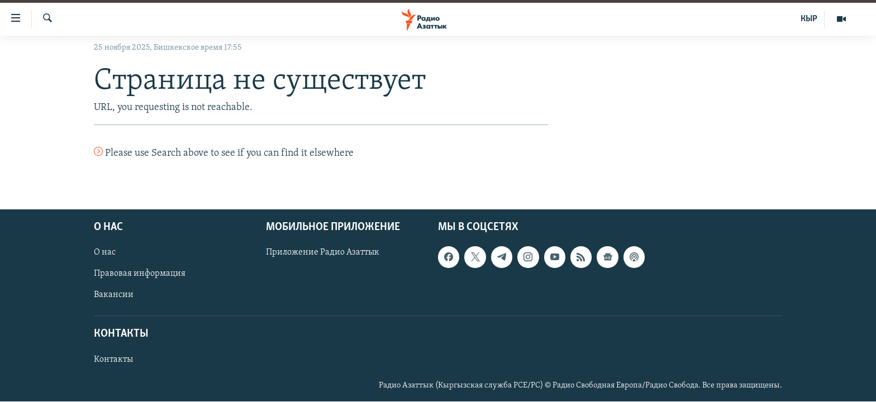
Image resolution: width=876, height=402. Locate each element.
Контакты (113, 359)
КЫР (809, 19)
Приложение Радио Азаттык (322, 252)
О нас (105, 252)
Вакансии (114, 295)
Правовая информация (139, 274)
